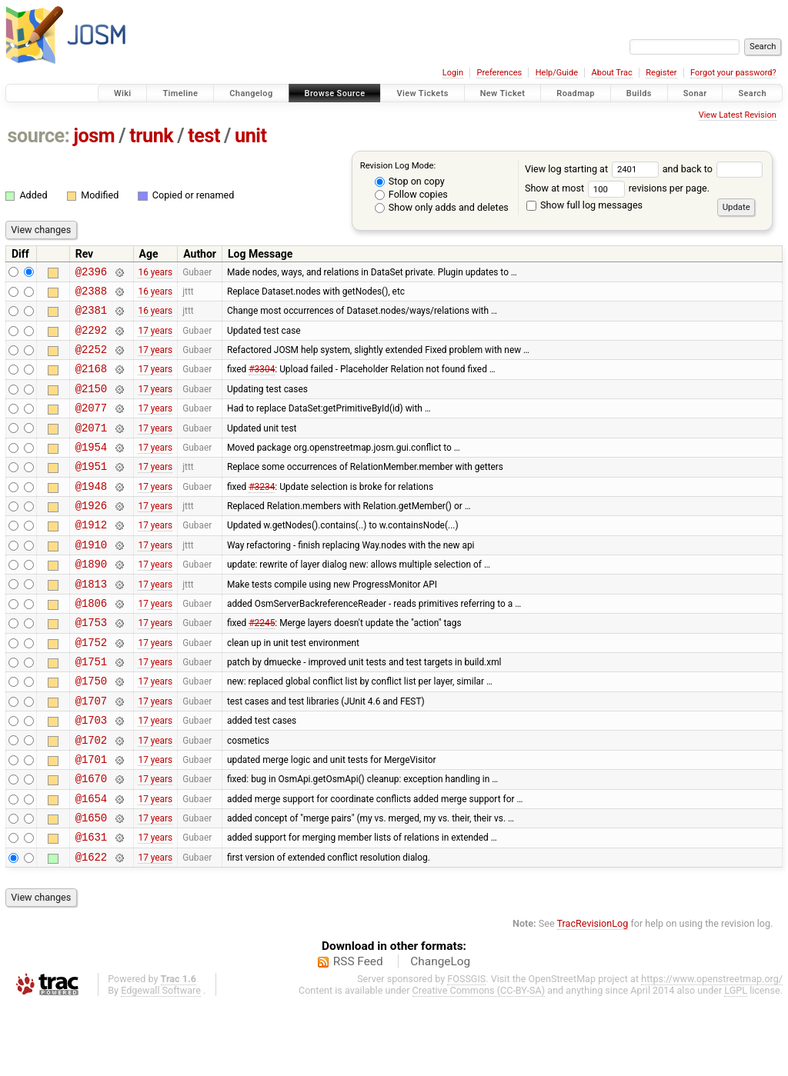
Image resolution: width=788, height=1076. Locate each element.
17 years (155, 338)
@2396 (91, 273)
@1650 (91, 884)
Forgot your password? (733, 73)
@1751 (91, 709)
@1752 (91, 688)
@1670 (91, 840)
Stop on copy (410, 181)
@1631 (91, 905)
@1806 (91, 644)
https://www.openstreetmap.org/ (712, 1050)
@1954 (91, 469)
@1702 (91, 797)
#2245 (262, 666)
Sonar (695, 93)
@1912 (91, 556)
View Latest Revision (737, 115)
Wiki (123, 93)
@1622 (91, 928)
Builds (639, 93)
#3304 (262, 382)
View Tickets (422, 93)
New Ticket (503, 93)
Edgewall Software (161, 1062)
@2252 (91, 360)
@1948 (91, 513)
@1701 (91, 818)
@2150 (91, 404)
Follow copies (411, 194)
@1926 (91, 535)
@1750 (91, 731)
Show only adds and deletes (442, 207)
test (204, 136)
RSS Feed (358, 1033)
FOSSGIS (466, 1050)
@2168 (91, 382)
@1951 (91, 491)
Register (661, 73)
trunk (151, 136)
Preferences (499, 73)
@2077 (91, 425)
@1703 (91, 775)
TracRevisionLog (593, 995)
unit (251, 136)
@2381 (91, 316)
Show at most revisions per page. (617, 188)
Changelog (250, 93)
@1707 (91, 753)
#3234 (262, 513)
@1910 (91, 578)
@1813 (91, 622)
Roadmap (575, 93)
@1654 (91, 862)
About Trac (612, 73)
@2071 (91, 448)
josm (94, 136)
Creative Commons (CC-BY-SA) (479, 1062)
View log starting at (594, 169)
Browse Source (335, 93)
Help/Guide (557, 73)
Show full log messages (584, 205)
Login (452, 73)
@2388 (91, 295)
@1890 (91, 600)
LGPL (735, 1062)
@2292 (91, 338)
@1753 (91, 665)
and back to (713, 169)
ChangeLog (440, 1033)
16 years (155, 273)
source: (39, 136)
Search (752, 93)
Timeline (180, 93)
